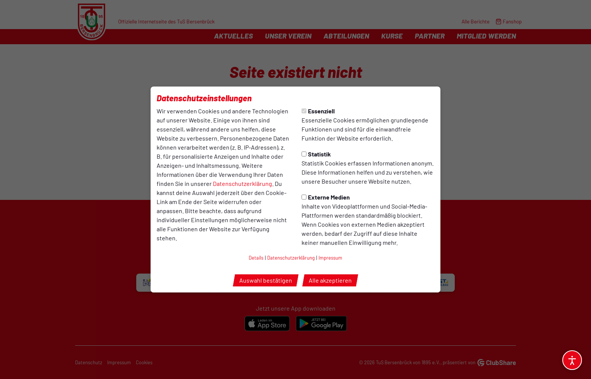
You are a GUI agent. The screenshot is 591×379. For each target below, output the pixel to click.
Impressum (330, 258)
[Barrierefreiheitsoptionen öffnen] (572, 360)
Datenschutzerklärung (242, 183)
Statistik (316, 154)
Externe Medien (326, 197)
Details (256, 258)
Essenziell (318, 110)
